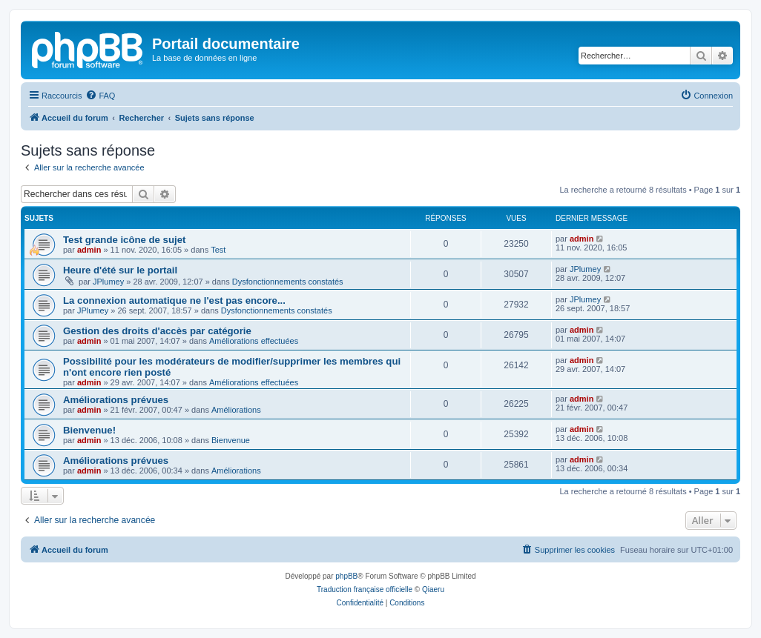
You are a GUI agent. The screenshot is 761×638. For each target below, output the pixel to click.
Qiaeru (433, 589)
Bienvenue (230, 440)
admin (89, 249)
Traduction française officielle (364, 589)
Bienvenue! (89, 430)
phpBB (346, 576)
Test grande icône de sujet (124, 239)
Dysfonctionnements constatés (287, 281)
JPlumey (108, 281)
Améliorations (236, 409)
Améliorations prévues (115, 399)
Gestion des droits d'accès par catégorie (157, 330)
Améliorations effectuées (253, 340)
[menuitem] (100, 95)
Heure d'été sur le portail (120, 270)
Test (218, 249)
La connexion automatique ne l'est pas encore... (174, 300)
